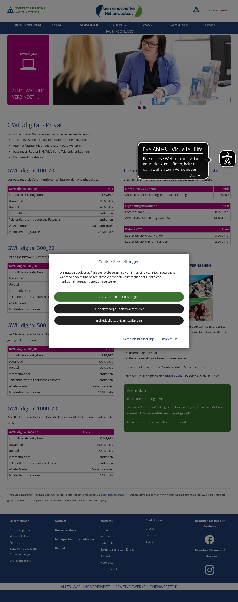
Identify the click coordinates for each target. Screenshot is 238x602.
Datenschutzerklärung (138, 339)
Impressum (169, 339)
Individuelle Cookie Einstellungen (119, 320)
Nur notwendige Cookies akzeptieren (119, 309)
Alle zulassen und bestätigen (119, 297)
